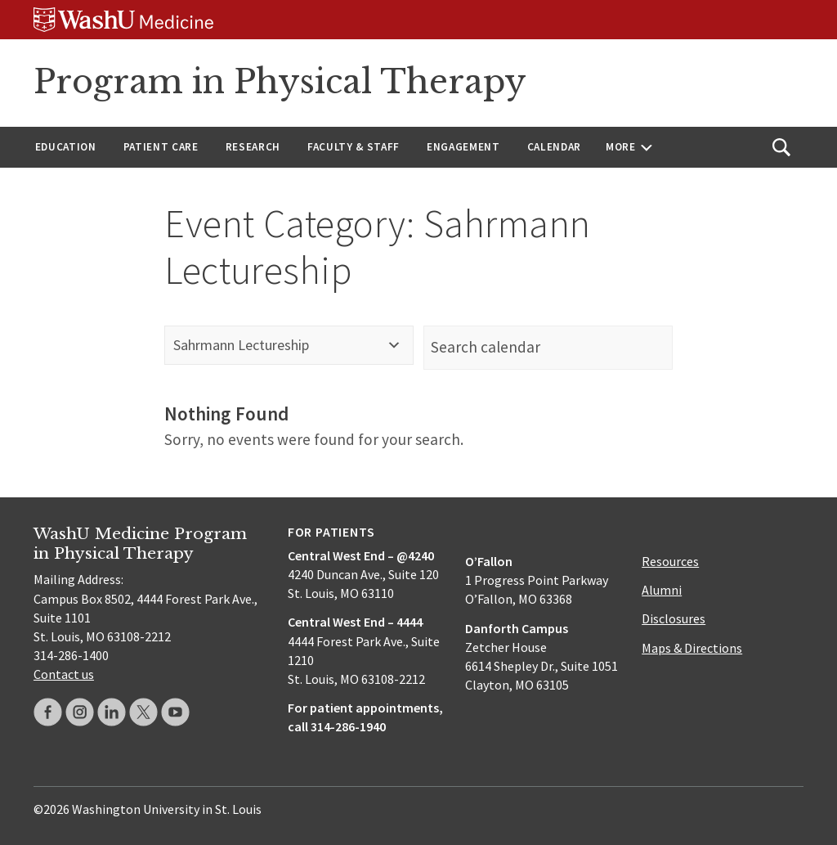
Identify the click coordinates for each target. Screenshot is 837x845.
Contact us (64, 674)
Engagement (463, 147)
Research (253, 147)
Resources (670, 561)
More (621, 147)
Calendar (554, 147)
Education (65, 147)
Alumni (662, 590)
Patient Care (161, 147)
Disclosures (673, 618)
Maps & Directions (692, 648)
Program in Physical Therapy (280, 81)
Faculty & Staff (353, 147)
